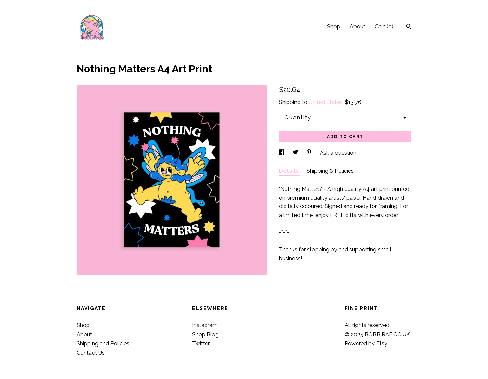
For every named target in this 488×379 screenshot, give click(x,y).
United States (326, 102)
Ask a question (338, 153)
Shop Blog (205, 334)
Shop (333, 26)
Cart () (384, 26)
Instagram (205, 325)
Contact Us (91, 353)
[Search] (408, 27)
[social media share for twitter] (296, 153)
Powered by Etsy (366, 343)
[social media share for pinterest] (309, 153)
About (357, 26)
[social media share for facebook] (282, 153)
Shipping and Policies (103, 343)
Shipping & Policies (330, 171)
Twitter (201, 343)
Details (289, 171)
